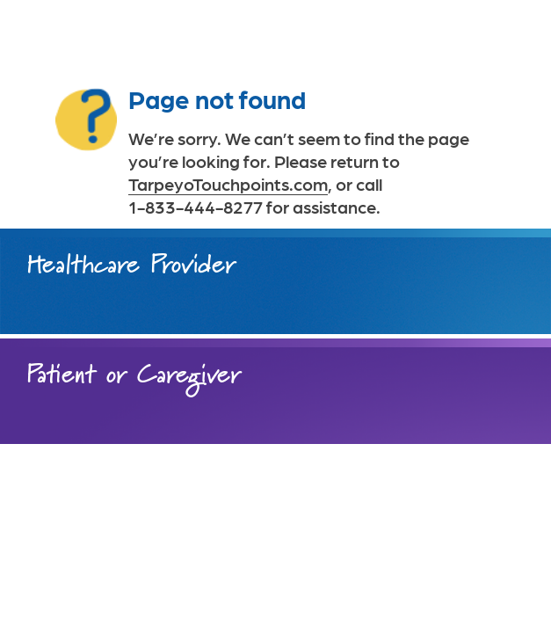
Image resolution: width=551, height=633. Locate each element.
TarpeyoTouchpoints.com (228, 183)
